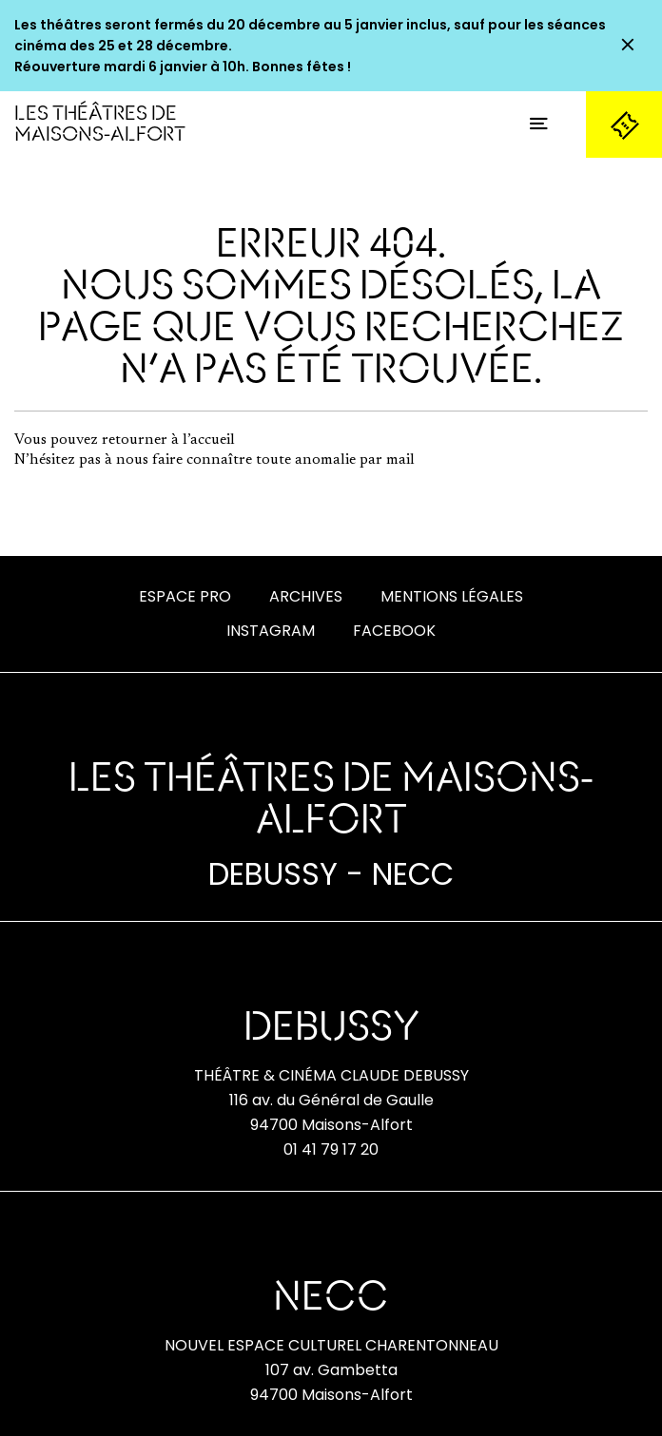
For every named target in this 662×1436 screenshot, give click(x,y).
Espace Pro (185, 596)
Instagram (270, 630)
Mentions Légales (451, 596)
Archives (305, 596)
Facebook (394, 630)
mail (400, 460)
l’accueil (209, 440)
